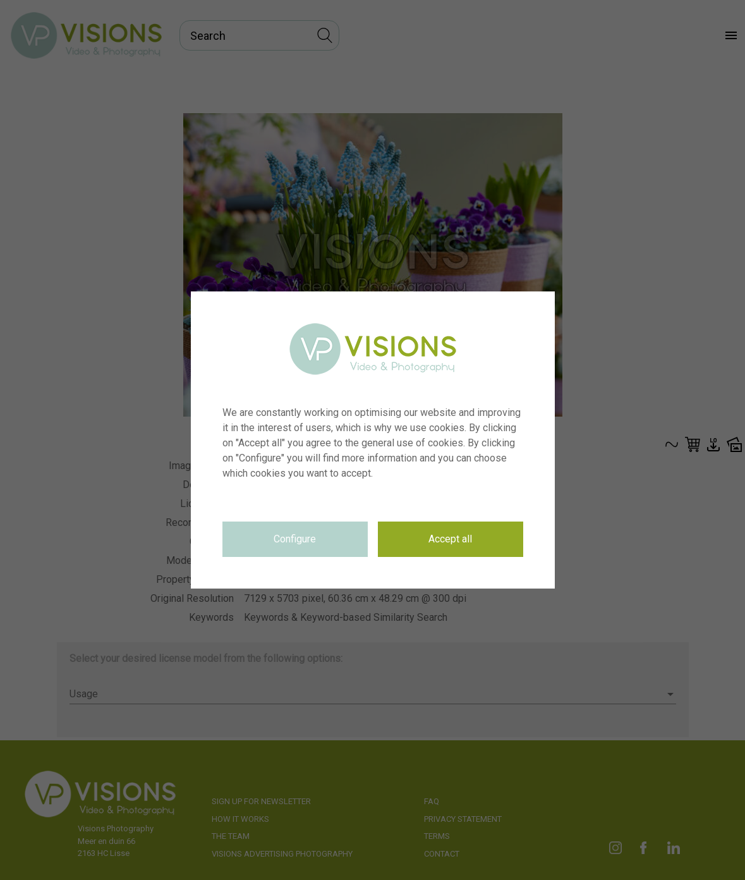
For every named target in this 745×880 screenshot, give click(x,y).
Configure (295, 539)
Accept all (450, 539)
